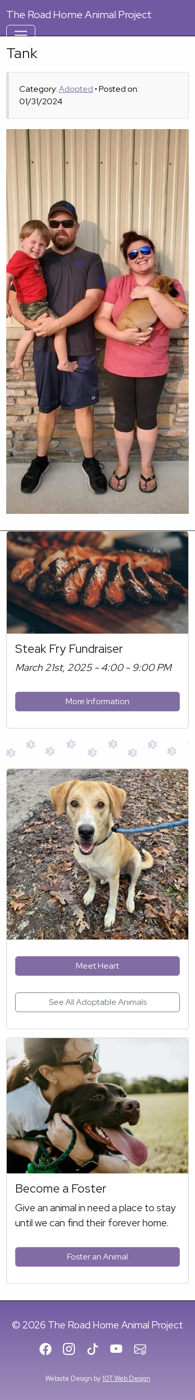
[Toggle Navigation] (20, 35)
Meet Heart (97, 965)
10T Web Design (126, 1378)
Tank (21, 53)
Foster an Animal (97, 1256)
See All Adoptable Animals (98, 1002)
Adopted (76, 88)
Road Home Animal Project (79, 14)
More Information (97, 701)
